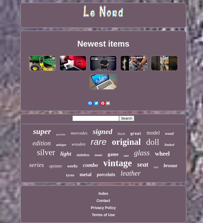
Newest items (103, 43)
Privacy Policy (103, 208)
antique (61, 145)
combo (90, 165)
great (135, 134)
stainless (83, 155)
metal (85, 174)
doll (152, 142)
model (153, 133)
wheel (162, 153)
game (113, 154)
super (42, 131)
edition (41, 143)
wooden (79, 144)
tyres (70, 175)
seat (142, 164)
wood (169, 133)
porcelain (106, 174)
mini (126, 155)
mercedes (79, 133)
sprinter (55, 166)
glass (142, 152)
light (65, 153)
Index (103, 193)
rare (98, 142)
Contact (103, 201)
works (72, 166)
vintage (117, 163)
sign (156, 167)
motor (98, 155)
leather (131, 173)
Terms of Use (103, 215)
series (36, 164)
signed (102, 131)
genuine (61, 134)
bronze (170, 165)
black (121, 134)
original (126, 142)
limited (169, 145)
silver (46, 152)
